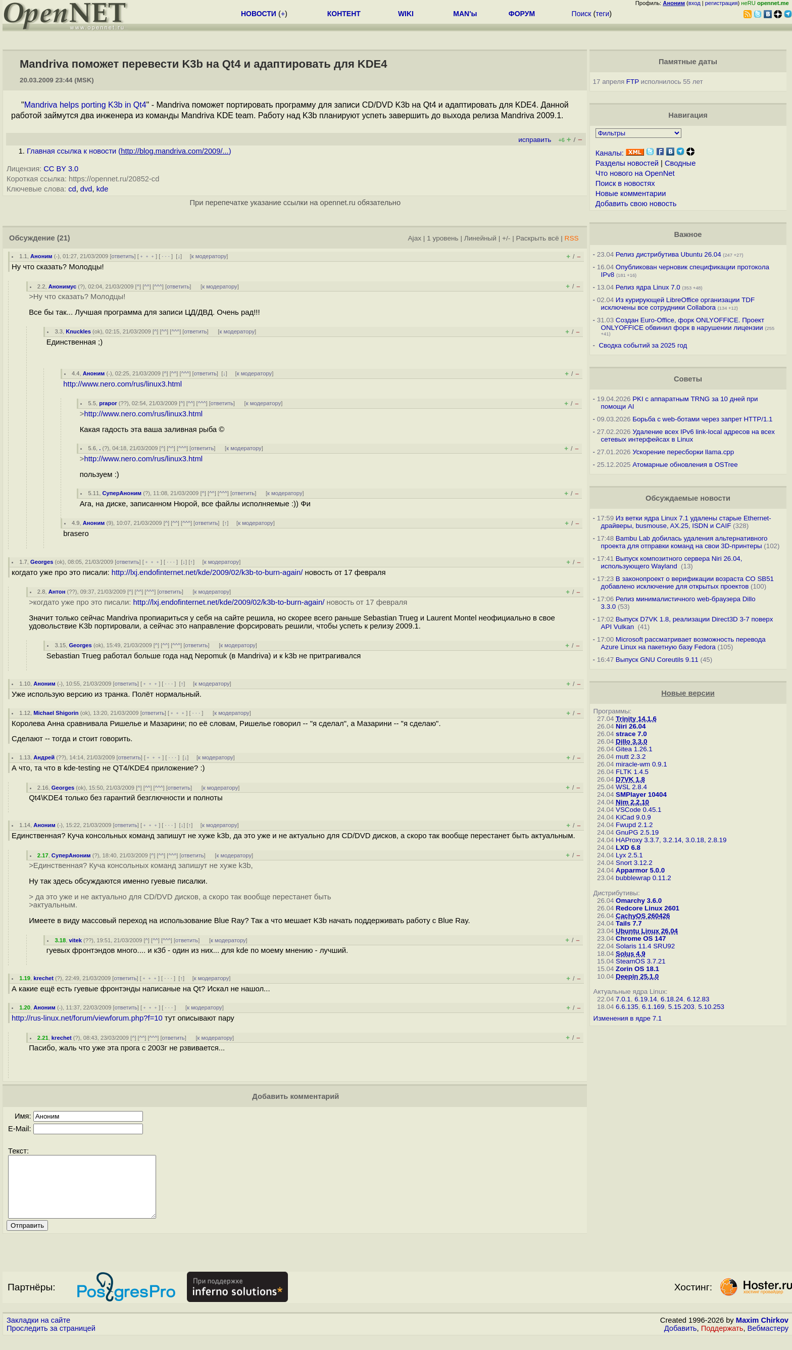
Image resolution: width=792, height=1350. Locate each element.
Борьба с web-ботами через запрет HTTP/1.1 (702, 419)
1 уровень (442, 238)
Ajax (415, 238)
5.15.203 (681, 1006)
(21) (63, 238)
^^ (147, 286)
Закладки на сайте (38, 1332)
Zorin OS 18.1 (637, 969)
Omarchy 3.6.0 (639, 900)
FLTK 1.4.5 (632, 772)
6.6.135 (627, 1006)
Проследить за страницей (51, 1340)
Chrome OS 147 (641, 938)
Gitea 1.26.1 (634, 749)
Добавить (680, 1340)
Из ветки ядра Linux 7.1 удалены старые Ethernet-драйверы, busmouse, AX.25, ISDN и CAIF (686, 521)
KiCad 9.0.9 (633, 817)
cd (72, 189)
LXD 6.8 (628, 847)
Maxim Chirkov (762, 1332)
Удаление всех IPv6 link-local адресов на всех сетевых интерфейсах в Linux (688, 435)
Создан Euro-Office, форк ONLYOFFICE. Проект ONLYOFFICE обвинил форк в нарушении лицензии (683, 323)
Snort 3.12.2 (634, 862)
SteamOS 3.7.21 (641, 961)
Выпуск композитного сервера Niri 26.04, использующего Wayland (671, 562)
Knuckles (78, 331)
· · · (165, 256)
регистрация (721, 3)
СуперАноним (121, 493)
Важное (688, 234)
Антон (57, 592)
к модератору (209, 256)
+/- (506, 238)
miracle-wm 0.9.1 (641, 764)
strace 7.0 (631, 734)
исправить (534, 139)
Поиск (581, 14)
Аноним (41, 256)
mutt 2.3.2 (631, 756)
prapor (108, 403)
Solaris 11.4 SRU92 (645, 946)
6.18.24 (672, 999)
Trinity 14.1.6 (636, 718)
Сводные (680, 163)
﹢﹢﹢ (147, 256)
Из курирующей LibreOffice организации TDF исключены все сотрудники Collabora (678, 303)
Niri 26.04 (631, 726)
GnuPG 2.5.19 (637, 832)
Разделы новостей (627, 163)
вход (694, 3)
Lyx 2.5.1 (629, 855)
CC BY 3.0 (60, 169)
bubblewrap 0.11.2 (643, 878)
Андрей (44, 757)
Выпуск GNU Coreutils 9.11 (657, 659)
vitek (75, 940)
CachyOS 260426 (643, 916)
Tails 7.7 (629, 923)
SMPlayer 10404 (641, 794)
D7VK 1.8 (630, 779)
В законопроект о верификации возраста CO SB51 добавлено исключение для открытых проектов (687, 582)
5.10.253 (711, 1006)
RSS (572, 238)
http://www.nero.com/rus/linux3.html (122, 384)
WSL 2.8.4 (631, 787)
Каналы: (610, 153)
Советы (688, 379)
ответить (123, 256)
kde (102, 189)
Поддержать (722, 1340)
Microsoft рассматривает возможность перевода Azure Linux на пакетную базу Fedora (683, 643)
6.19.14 (645, 999)
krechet (43, 978)
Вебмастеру (768, 1340)
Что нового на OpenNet (635, 173)
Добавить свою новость (636, 204)
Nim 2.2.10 (632, 802)
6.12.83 (698, 999)
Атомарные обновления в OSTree (684, 464)
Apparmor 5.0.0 (640, 870)
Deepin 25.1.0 (637, 976)
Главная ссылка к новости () (129, 151)
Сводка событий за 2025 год (643, 345)
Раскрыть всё (537, 238)
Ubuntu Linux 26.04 (647, 931)
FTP (632, 81)
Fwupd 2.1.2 (634, 825)
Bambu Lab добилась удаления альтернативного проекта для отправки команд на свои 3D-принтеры (684, 542)
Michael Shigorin (56, 713)
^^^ (158, 286)
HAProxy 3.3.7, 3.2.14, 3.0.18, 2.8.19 (671, 840)
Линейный (480, 238)
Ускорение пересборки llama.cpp (683, 452)
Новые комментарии (631, 193)
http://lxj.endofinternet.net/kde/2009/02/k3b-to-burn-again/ (207, 572)
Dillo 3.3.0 (631, 741)
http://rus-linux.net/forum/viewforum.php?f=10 (87, 1018)
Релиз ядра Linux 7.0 (648, 287)
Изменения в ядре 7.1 (627, 1018)
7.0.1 (623, 999)
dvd (86, 189)
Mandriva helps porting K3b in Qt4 (85, 105)
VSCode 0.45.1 (638, 809)
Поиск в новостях (625, 183)
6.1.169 (653, 1006)
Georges (41, 562)
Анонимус (62, 286)
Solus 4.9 (631, 953)
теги (602, 14)
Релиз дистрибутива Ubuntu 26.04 (668, 254)
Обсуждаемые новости (688, 498)
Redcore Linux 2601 (647, 908)
